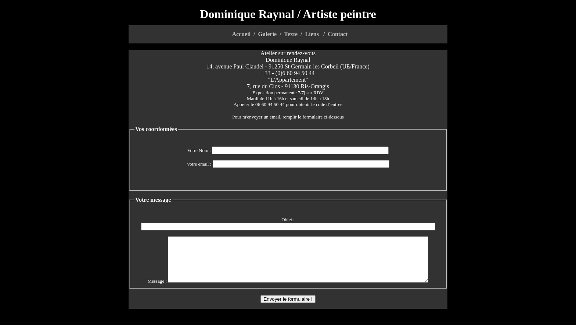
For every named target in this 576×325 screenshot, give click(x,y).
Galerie (267, 34)
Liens (312, 34)
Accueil (241, 34)
